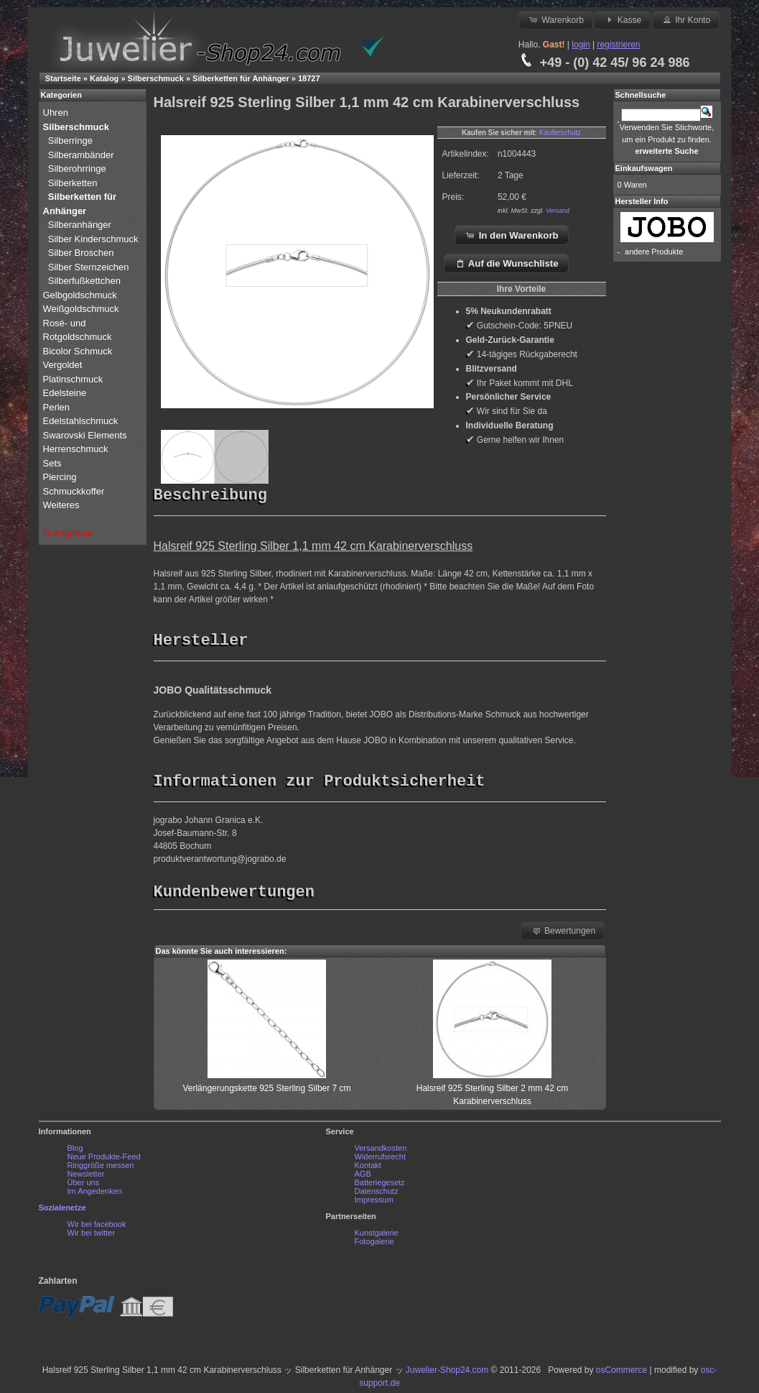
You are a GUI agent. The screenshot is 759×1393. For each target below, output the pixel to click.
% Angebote (68, 533)
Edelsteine (66, 392)
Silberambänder (81, 155)
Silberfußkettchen (84, 280)
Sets (52, 463)
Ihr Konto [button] (685, 19)
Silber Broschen (81, 252)
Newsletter (86, 1177)
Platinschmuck (74, 379)
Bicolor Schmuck (79, 351)
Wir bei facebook (96, 1227)
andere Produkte (654, 251)
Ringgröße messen (100, 1168)
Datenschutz (377, 1194)
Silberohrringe (77, 168)
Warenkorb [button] (556, 19)
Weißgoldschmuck (82, 308)
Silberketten (73, 183)
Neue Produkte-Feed (104, 1160)
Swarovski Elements (85, 435)
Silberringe (70, 140)
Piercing (60, 477)
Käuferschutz (560, 133)
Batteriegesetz (380, 1186)
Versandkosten (381, 1151)
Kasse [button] (622, 19)
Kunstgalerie (377, 1236)
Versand (557, 210)
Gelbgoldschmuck (81, 295)
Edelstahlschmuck (80, 420)
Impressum (374, 1203)
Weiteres (63, 505)
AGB (363, 1177)
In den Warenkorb (512, 235)
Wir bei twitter (91, 1236)
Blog (75, 1151)
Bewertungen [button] (563, 933)
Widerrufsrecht (380, 1160)
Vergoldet (64, 364)
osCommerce (621, 1374)
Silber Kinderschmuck (93, 239)
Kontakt (368, 1168)
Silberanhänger (79, 224)
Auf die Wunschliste (507, 263)
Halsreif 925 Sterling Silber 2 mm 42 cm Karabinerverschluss (492, 1092)
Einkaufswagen (644, 168)
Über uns (83, 1186)
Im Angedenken (94, 1194)
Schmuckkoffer (74, 491)
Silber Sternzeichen (88, 267)
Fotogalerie (374, 1245)
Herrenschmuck (77, 448)
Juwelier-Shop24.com (447, 1374)
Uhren (57, 112)
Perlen (58, 407)
